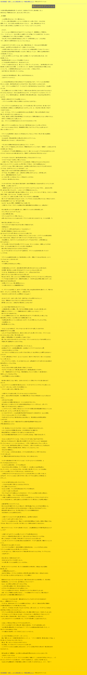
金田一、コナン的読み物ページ (15, 1)
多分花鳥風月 (4, 1)
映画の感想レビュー (29, 1)
